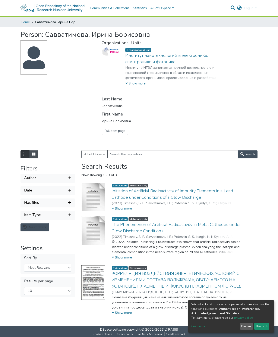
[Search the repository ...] (172, 154)
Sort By (30, 258)
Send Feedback (175, 334)
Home (25, 22)
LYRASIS (171, 329)
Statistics (140, 8)
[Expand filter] (47, 178)
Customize (198, 326)
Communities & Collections (110, 8)
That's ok (261, 326)
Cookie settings (102, 334)
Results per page (38, 281)
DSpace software (113, 329)
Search (247, 154)
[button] (239, 8)
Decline (246, 326)
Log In (249, 8)
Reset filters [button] (34, 227)
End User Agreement (150, 334)
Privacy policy (124, 334)
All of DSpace (94, 154)
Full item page (115, 131)
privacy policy (243, 318)
